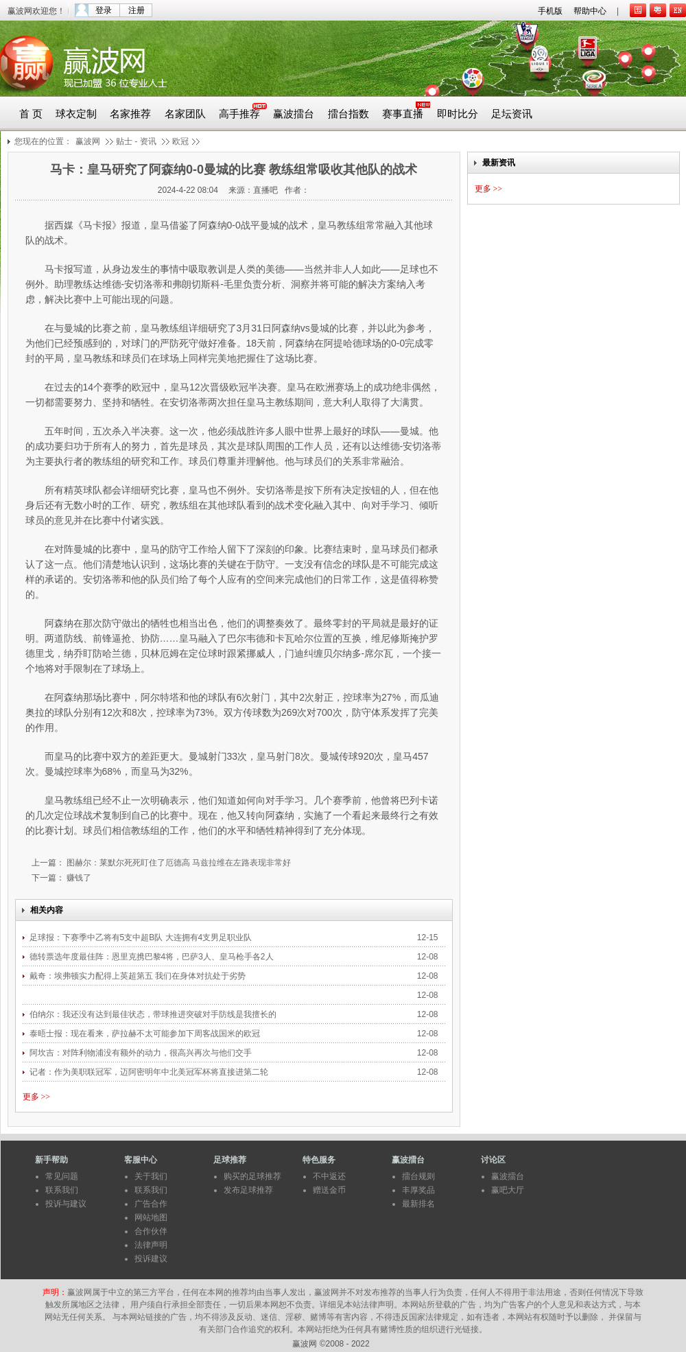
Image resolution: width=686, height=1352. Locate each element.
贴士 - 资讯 (136, 141)
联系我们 (61, 1190)
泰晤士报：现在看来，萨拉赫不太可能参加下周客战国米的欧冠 (145, 1033)
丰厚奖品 (418, 1190)
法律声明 (150, 1245)
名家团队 (185, 113)
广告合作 (150, 1204)
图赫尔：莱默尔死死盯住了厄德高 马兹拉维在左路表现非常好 (178, 862)
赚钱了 (77, 878)
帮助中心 (589, 11)
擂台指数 (348, 113)
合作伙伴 (150, 1231)
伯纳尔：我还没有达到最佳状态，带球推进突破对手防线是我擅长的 (154, 1014)
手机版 (550, 11)
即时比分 (457, 113)
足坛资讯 (511, 113)
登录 (103, 10)
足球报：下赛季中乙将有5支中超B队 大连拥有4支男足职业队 (140, 937)
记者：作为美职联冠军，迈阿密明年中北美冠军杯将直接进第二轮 (149, 1072)
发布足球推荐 (248, 1190)
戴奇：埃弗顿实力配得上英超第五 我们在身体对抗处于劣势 (137, 976)
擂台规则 (418, 1176)
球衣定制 (76, 113)
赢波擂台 (293, 113)
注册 (136, 10)
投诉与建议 (65, 1204)
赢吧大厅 (507, 1190)
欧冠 (180, 141)
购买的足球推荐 (252, 1176)
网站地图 (150, 1217)
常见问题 (61, 1176)
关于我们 (150, 1176)
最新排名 (418, 1204)
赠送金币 (329, 1190)
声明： (55, 1292)
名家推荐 (130, 113)
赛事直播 (402, 113)
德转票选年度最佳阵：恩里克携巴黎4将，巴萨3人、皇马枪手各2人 (152, 956)
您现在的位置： (43, 141)
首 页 (31, 113)
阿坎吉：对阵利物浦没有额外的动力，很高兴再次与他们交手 (141, 1053)
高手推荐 (239, 113)
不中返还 (329, 1176)
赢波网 (87, 141)
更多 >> (37, 1097)
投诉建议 (150, 1258)
